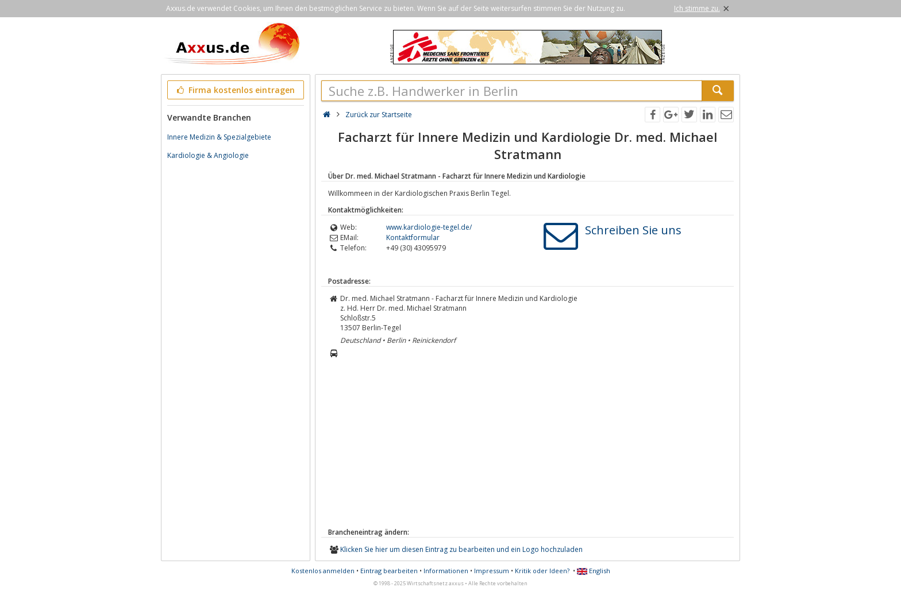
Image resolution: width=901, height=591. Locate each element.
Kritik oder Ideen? (542, 570)
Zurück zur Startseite (378, 114)
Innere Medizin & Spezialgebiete (219, 137)
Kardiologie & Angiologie (208, 155)
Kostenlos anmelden (323, 570)
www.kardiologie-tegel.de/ (429, 227)
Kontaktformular (413, 237)
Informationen (445, 570)
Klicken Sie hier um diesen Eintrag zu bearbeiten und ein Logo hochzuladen (461, 549)
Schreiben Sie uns (633, 230)
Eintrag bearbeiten (389, 570)
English (593, 570)
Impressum (491, 570)
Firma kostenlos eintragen (235, 89)
